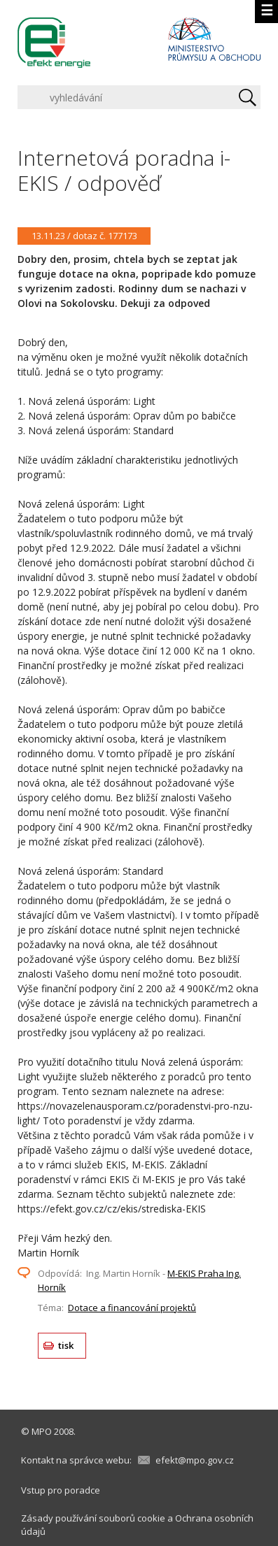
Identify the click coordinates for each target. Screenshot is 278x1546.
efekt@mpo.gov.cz (194, 1460)
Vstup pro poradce (60, 1490)
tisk (66, 1345)
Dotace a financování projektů (132, 1307)
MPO (42, 1431)
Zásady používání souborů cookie (93, 1518)
